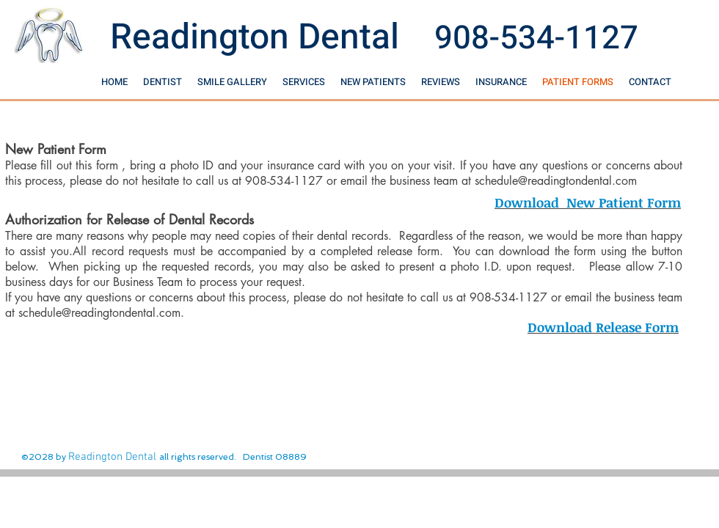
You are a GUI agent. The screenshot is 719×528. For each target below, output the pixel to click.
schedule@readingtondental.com (556, 180)
